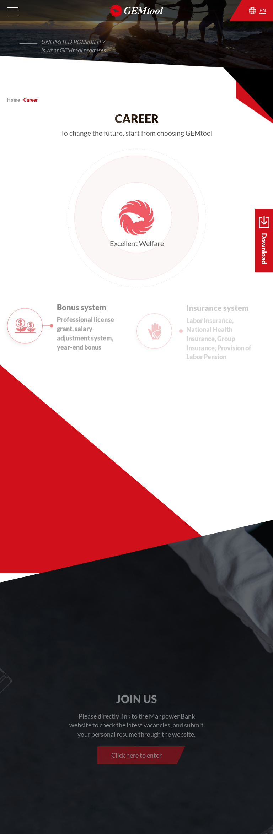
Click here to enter (136, 755)
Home (13, 100)
